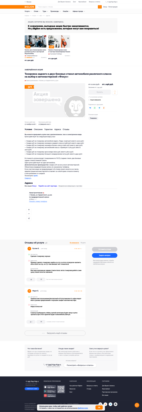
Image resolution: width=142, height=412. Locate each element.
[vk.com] (100, 404)
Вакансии (72, 389)
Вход (105, 7)
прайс (36, 176)
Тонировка (93, 118)
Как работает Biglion (76, 385)
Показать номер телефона (38, 201)
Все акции (105, 395)
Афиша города (79, 11)
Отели (37, 11)
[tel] (110, 404)
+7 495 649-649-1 (112, 2)
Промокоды (55, 11)
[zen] (115, 404)
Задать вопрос (104, 255)
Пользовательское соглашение (33, 407)
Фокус (34, 186)
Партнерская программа (109, 392)
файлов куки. (83, 408)
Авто (39, 15)
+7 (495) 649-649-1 (53, 365)
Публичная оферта (29, 409)
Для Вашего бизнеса (64, 2)
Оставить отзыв (104, 249)
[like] (31, 279)
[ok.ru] (105, 404)
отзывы (55, 333)
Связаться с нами (32, 388)
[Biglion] (30, 7)
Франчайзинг (82, 2)
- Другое (46, 15)
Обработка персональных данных (33, 405)
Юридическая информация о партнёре (70, 186)
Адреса (57, 129)
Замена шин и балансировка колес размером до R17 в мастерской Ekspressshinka (35, 51)
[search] (100, 6)
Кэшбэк (67, 11)
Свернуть (28, 178)
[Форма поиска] (69, 7)
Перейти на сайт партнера (47, 186)
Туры (46, 11)
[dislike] (40, 279)
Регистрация (112, 7)
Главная (27, 15)
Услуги (28, 11)
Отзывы (66, 129)
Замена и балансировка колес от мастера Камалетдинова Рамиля (59, 50)
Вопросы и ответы (94, 2)
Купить (100, 92)
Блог (74, 2)
